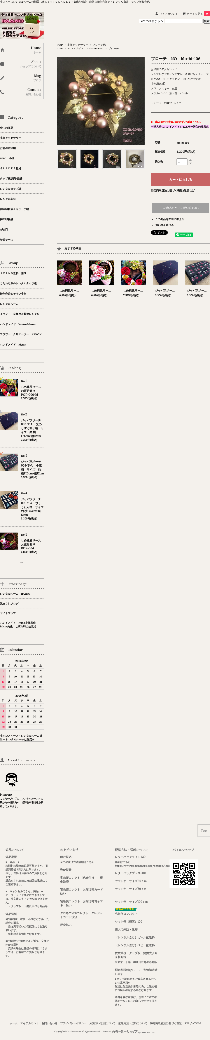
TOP (60, 44)
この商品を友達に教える (169, 219)
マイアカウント (169, 13)
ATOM (196, 1023)
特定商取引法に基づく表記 (166, 1023)
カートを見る (198, 13)
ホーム (14, 1023)
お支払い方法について (102, 1023)
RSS (186, 1023)
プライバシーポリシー (73, 1023)
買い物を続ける (164, 225)
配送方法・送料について (132, 1023)
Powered (129, 1031)
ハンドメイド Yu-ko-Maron (85, 48)
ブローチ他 (99, 44)
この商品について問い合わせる (180, 208)
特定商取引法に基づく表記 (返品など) (173, 190)
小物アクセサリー (77, 44)
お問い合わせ (49, 1023)
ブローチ (113, 48)
